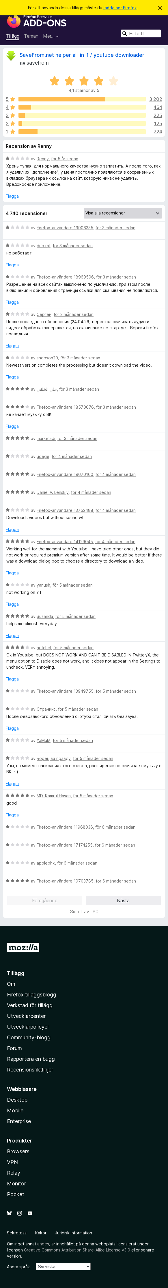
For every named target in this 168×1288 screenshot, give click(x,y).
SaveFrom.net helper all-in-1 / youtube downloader (82, 55)
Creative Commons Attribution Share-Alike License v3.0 (77, 1249)
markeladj (46, 438)
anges (43, 1243)
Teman (31, 36)
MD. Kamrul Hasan (54, 795)
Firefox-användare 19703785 (65, 880)
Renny (43, 158)
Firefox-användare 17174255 (65, 845)
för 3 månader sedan (115, 227)
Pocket (15, 1194)
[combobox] (141, 33)
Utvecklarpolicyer (28, 1027)
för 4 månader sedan (72, 456)
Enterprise (19, 1121)
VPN (12, 1162)
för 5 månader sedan (73, 585)
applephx (46, 863)
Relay (13, 1173)
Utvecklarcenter (26, 1016)
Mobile (15, 1110)
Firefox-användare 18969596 (65, 276)
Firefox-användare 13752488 (65, 510)
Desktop (17, 1100)
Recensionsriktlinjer (30, 1070)
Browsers (18, 1151)
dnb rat (44, 245)
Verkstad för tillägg (30, 1005)
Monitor (16, 1183)
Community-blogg (29, 1037)
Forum (14, 1048)
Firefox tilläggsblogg (31, 995)
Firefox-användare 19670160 (65, 474)
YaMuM (44, 740)
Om (11, 984)
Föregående (44, 900)
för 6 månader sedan (115, 827)
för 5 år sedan (64, 158)
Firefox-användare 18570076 (65, 407)
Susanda (45, 616)
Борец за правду (54, 758)
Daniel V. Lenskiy (53, 492)
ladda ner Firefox (120, 7)
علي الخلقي (47, 389)
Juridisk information (73, 1232)
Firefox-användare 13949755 (65, 691)
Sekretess (17, 1232)
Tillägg (12, 36)
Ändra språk (18, 1266)
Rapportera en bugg (31, 1059)
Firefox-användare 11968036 (65, 827)
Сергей (44, 314)
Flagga (12, 196)
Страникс (46, 709)
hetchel (44, 647)
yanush (43, 585)
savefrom (38, 63)
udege (43, 456)
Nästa (123, 900)
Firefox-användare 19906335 (65, 227)
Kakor (40, 1232)
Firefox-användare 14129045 (65, 541)
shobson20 (47, 357)
